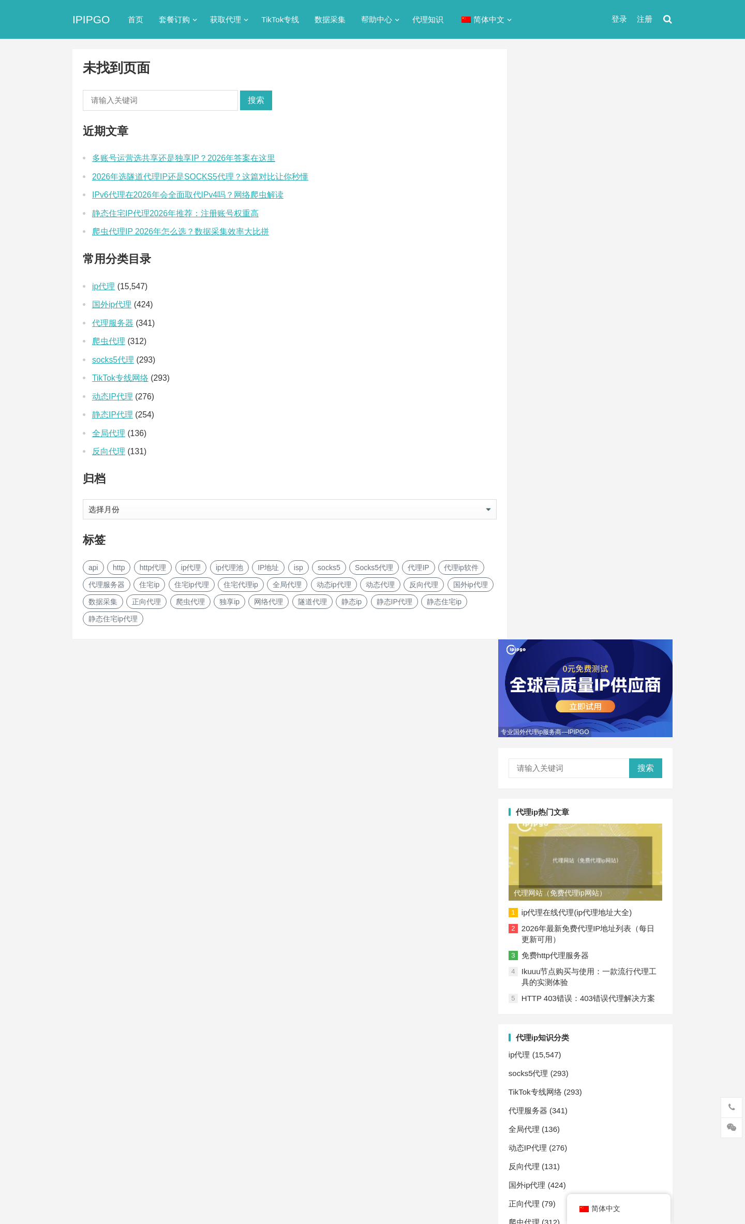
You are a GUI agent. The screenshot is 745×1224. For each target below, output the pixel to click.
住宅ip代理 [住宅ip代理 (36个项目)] (191, 584)
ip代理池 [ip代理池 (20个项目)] (229, 567)
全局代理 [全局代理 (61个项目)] (287, 584)
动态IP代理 (112, 396)
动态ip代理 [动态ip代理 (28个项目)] (334, 584)
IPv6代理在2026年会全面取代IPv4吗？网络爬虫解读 (188, 194)
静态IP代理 (112, 414)
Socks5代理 (555, 1194)
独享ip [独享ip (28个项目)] (229, 602)
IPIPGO (91, 19)
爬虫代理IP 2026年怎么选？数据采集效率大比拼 (180, 231)
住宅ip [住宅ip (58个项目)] (149, 584)
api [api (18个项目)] (93, 567)
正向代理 (543, 604)
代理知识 (427, 19)
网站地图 (251, 1173)
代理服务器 (112, 323)
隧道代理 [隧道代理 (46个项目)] (312, 602)
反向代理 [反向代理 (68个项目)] (423, 584)
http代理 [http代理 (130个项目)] (153, 567)
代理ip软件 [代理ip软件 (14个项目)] (461, 567)
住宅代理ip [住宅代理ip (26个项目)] (241, 584)
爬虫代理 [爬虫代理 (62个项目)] (190, 602)
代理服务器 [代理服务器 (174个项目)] (106, 584)
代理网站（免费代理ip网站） (579, 282)
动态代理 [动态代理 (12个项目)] (380, 584)
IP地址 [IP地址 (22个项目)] (268, 567)
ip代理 (103, 286)
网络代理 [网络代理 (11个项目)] (268, 602)
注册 (644, 18)
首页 (135, 19)
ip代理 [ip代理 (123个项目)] (191, 567)
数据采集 (330, 19)
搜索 (256, 100)
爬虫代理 (108, 341)
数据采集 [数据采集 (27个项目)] (102, 602)
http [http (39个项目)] (119, 567)
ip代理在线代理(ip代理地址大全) (596, 301)
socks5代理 (113, 359)
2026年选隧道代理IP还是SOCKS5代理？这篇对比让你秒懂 (200, 176)
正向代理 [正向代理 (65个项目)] (146, 602)
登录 (619, 18)
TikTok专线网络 (120, 378)
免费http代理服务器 (574, 344)
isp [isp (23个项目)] (298, 567)
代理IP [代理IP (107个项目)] (418, 567)
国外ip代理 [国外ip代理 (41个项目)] (470, 584)
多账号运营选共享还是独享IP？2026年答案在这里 (183, 158)
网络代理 (543, 641)
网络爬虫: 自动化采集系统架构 (587, 897)
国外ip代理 (111, 304)
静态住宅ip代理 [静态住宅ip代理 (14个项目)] (113, 619)
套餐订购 (174, 19)
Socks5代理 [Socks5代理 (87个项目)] (374, 567)
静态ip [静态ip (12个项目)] (351, 602)
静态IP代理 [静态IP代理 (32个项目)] (394, 602)
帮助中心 (376, 19)
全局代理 (108, 433)
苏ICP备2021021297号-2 (194, 1173)
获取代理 (225, 19)
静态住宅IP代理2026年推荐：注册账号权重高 (175, 213)
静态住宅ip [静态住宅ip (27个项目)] (444, 602)
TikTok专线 (280, 19)
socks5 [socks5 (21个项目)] (329, 567)
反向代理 (108, 451)
